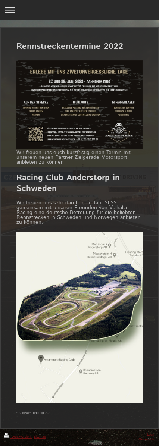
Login (151, 434)
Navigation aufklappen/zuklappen (79, 10)
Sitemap (40, 436)
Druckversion (18, 436)
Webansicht (146, 439)
